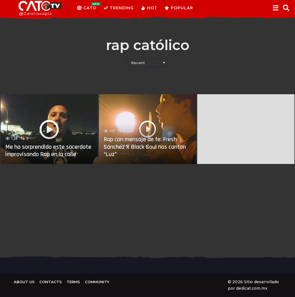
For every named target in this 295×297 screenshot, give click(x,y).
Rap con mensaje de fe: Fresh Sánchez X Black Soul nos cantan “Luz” (145, 147)
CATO (86, 8)
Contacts (50, 282)
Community (97, 282)
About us (24, 282)
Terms (73, 282)
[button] (275, 8)
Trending (118, 8)
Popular (178, 8)
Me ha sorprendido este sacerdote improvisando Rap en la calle (48, 150)
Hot (149, 8)
